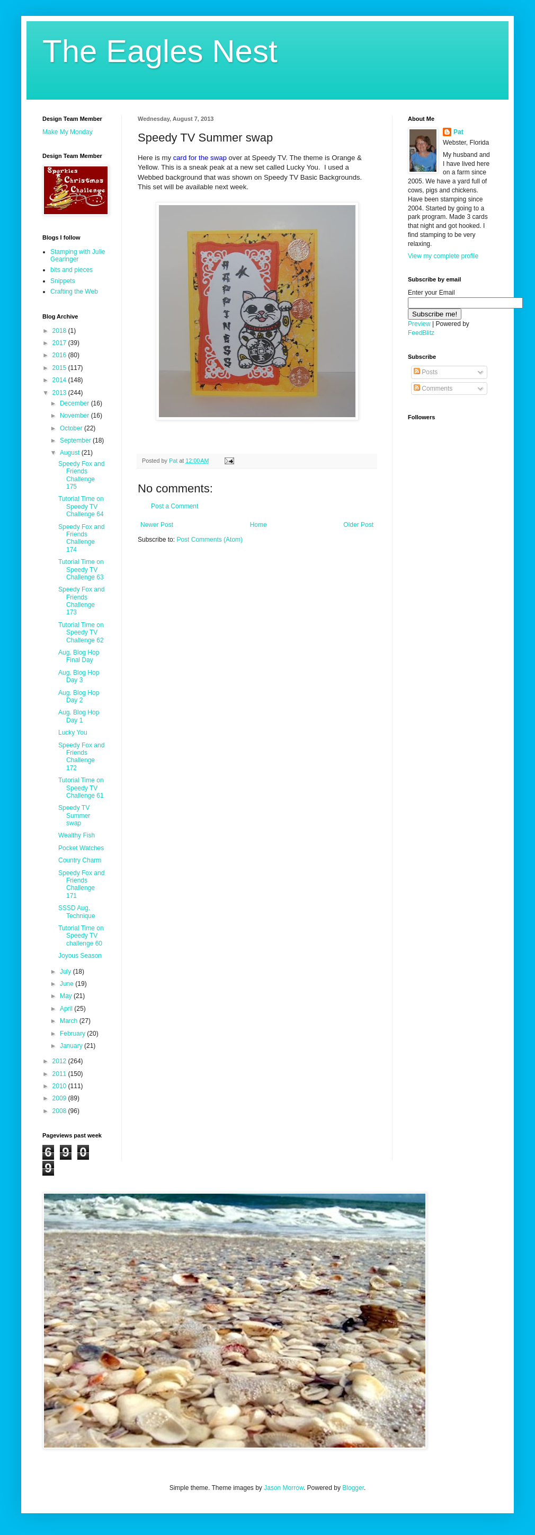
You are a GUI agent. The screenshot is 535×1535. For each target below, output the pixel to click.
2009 (60, 1098)
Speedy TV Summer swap (74, 815)
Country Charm (79, 860)
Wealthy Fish (76, 835)
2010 (60, 1086)
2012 (60, 1061)
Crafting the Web (74, 291)
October (72, 428)
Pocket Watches (81, 848)
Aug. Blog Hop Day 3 (78, 676)
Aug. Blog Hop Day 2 (78, 696)
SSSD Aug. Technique (76, 911)
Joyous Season (80, 955)
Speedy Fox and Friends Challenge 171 (81, 884)
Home (258, 524)
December (75, 403)
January (72, 1045)
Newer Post (156, 524)
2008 (60, 1111)
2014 (60, 380)
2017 (60, 343)
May (67, 996)
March (69, 1021)
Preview (419, 324)
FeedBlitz (421, 333)
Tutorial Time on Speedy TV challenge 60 (81, 935)
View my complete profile (443, 256)
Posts (426, 372)
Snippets (62, 281)
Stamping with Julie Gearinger (77, 255)
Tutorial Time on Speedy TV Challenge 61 (81, 788)
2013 (60, 392)
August (71, 452)
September (76, 440)
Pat (458, 132)
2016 (60, 355)
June (67, 983)
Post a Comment (174, 506)
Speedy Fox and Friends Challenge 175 (81, 475)
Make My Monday (67, 132)
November (75, 415)
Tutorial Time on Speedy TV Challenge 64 (81, 506)
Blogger (353, 1488)
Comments (433, 388)
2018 (60, 330)
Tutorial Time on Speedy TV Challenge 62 (81, 632)
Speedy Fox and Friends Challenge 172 (81, 757)
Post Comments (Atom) (209, 539)
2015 (60, 368)
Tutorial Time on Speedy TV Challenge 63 (81, 569)
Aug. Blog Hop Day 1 (78, 716)
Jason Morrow (284, 1488)
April (67, 1008)
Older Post (358, 524)
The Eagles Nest (160, 51)
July (66, 971)
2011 (60, 1074)
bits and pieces (71, 270)
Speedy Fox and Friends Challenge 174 (81, 538)
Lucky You (72, 732)
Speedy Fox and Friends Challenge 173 (81, 601)
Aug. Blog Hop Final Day (78, 656)
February (73, 1033)
